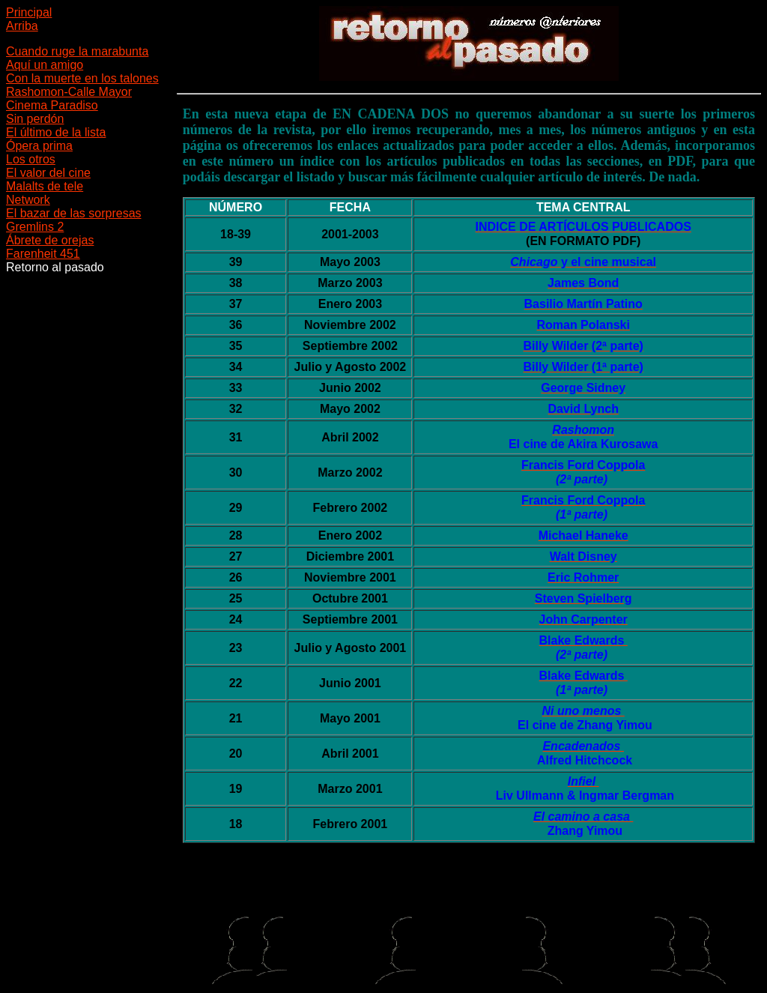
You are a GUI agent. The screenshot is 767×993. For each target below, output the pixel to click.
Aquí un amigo (44, 64)
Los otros (30, 159)
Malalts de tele (44, 186)
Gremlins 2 (35, 226)
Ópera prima (39, 145)
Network (28, 199)
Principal (29, 12)
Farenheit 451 (43, 253)
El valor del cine (48, 172)
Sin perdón (35, 118)
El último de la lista (56, 132)
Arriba (22, 25)
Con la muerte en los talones (82, 78)
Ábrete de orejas (50, 240)
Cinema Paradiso (52, 105)
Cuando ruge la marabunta (77, 51)
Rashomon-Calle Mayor (69, 91)
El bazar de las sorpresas (74, 213)
